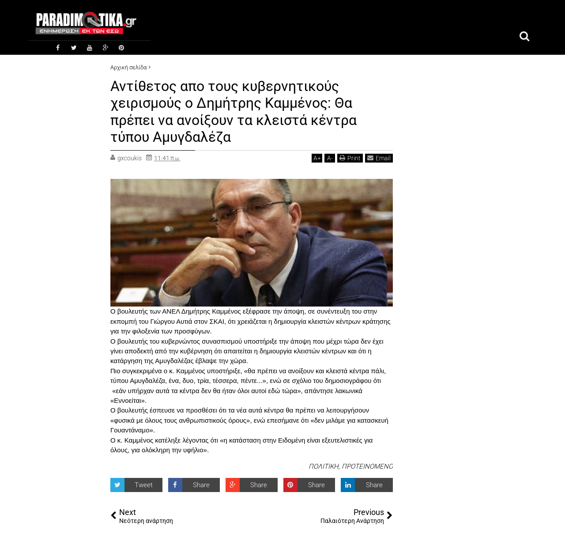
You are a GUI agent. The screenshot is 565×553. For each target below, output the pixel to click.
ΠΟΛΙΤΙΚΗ (324, 466)
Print (350, 158)
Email (379, 158)
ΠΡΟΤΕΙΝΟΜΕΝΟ (367, 466)
